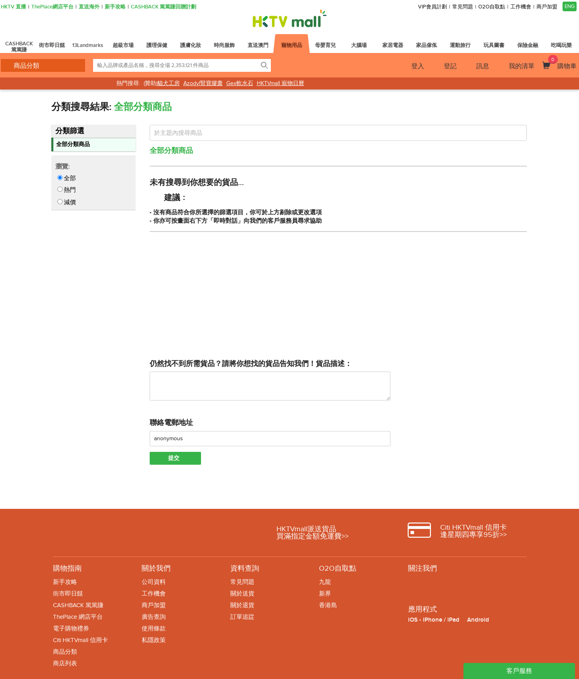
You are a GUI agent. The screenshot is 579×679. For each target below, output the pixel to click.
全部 (70, 178)
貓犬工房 (168, 83)
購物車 (562, 62)
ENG (570, 6)
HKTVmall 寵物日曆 (280, 83)
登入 (417, 66)
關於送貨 (242, 594)
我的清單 (521, 66)
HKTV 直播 (13, 7)
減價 (70, 202)
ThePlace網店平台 (52, 7)
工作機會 (520, 7)
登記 (450, 66)
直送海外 (89, 7)
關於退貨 (242, 605)
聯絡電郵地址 (171, 423)
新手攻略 (115, 7)
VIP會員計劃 (432, 7)
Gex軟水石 (239, 83)
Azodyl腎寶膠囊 (203, 83)
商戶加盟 (546, 7)
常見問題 (462, 7)
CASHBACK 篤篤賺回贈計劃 (163, 7)
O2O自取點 (491, 7)
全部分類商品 (73, 144)
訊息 (482, 66)
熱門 (70, 189)
